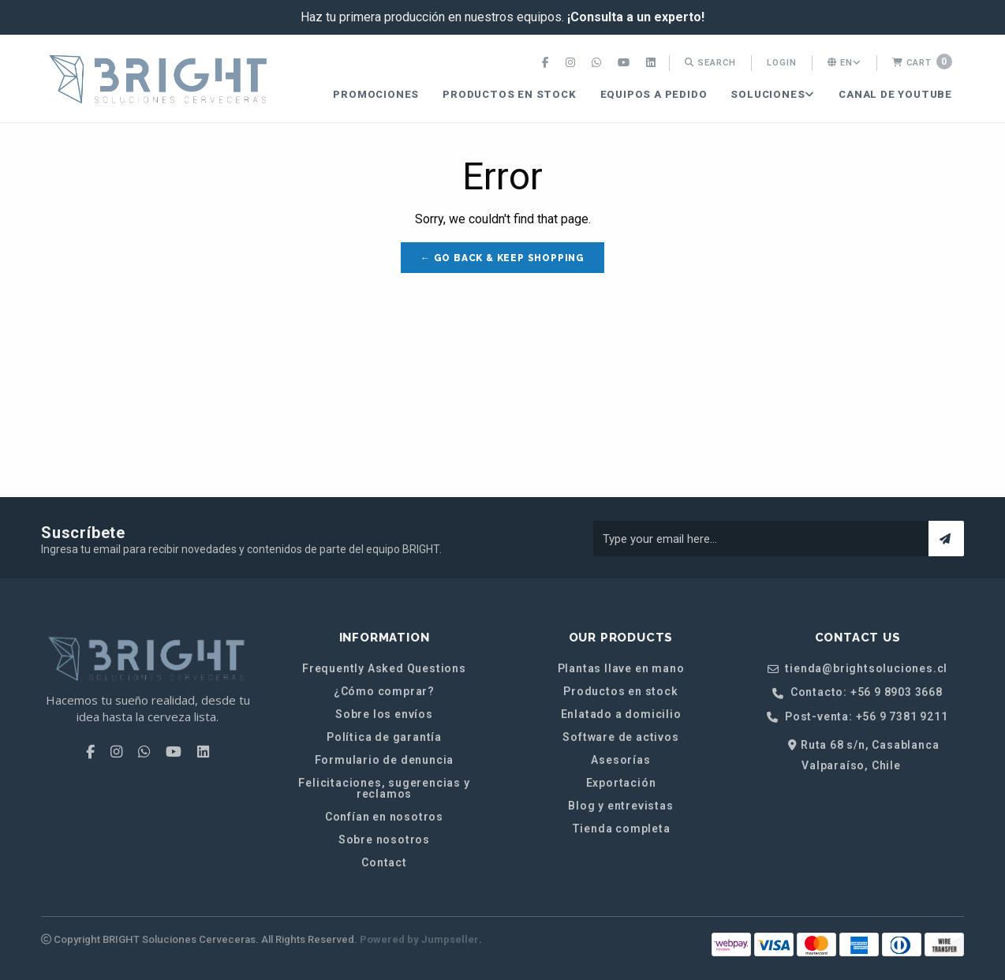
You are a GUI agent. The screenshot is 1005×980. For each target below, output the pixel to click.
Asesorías (620, 759)
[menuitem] (547, 63)
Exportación (621, 782)
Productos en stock (509, 94)
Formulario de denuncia (384, 759)
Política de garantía (384, 736)
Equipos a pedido (654, 94)
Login (782, 63)
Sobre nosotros (384, 839)
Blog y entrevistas (620, 805)
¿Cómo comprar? (384, 691)
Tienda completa (621, 828)
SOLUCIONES (772, 94)
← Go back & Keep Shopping (502, 258)
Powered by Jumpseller (419, 939)
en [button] (844, 63)
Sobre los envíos (384, 714)
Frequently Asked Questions (384, 668)
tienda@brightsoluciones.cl (857, 669)
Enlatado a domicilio (621, 714)
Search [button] (710, 63)
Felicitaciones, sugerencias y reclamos (383, 788)
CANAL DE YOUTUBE (895, 94)
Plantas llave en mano (621, 668)
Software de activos (620, 736)
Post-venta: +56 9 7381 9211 (857, 717)
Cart (922, 61)
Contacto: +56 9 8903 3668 (857, 692)
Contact (384, 862)
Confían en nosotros (384, 816)
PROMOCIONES (376, 94)
